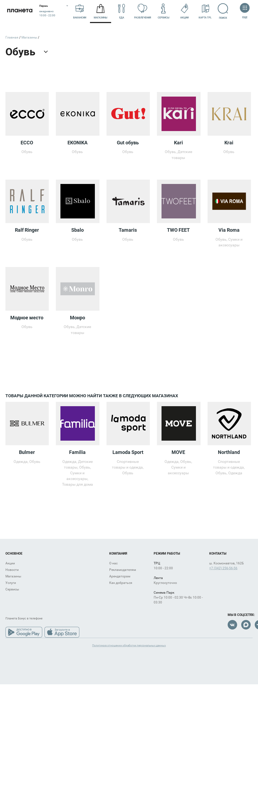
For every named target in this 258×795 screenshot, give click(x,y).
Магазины (100, 12)
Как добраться (120, 583)
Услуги (10, 583)
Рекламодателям (122, 570)
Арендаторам (119, 576)
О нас (113, 563)
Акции (184, 12)
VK (232, 624)
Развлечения (142, 12)
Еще (244, 11)
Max (246, 624)
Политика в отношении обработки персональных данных (129, 645)
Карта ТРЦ (205, 12)
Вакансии (79, 12)
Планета (19, 11)
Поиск (224, 11)
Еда (121, 12)
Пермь (43, 5)
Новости (12, 570)
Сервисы (163, 12)
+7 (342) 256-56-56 (223, 568)
